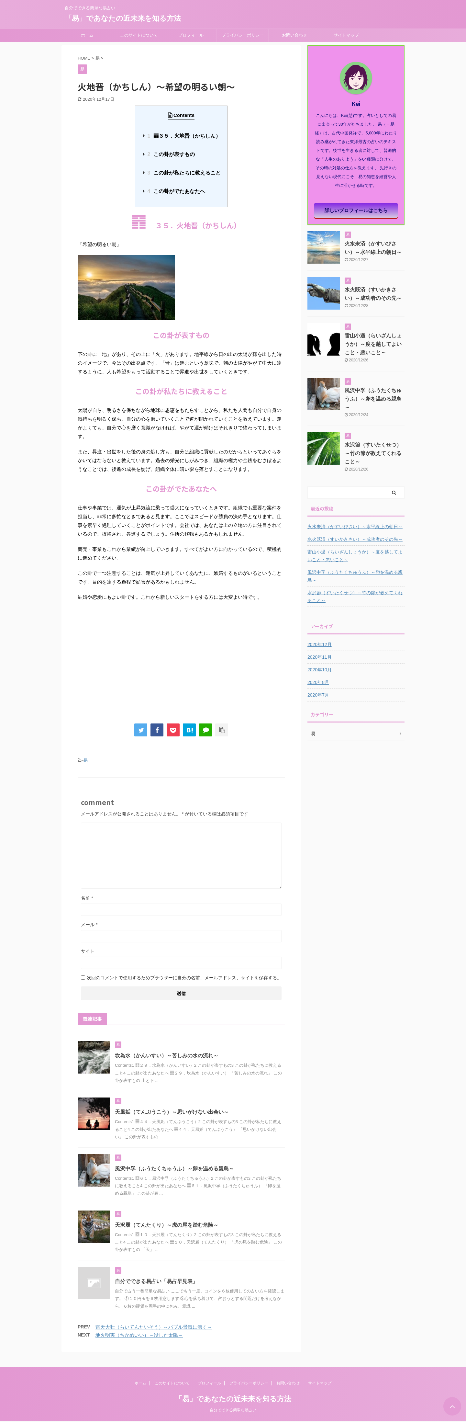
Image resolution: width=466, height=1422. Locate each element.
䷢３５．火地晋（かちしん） (183, 136)
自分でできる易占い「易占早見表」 (156, 1281)
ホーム (87, 35)
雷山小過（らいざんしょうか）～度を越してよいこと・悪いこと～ (373, 344)
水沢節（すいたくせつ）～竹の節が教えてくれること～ (373, 453)
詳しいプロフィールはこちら (356, 210)
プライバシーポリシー (243, 35)
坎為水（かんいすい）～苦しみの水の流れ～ (166, 1055)
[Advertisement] (181, 668)
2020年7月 (318, 695)
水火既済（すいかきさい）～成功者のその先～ (355, 539)
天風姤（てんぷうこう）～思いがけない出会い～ (172, 1112)
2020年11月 (319, 657)
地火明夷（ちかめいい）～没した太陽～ (139, 1335)
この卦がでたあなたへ (176, 191)
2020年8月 (318, 682)
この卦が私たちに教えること (183, 173)
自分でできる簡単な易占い (233, 1410)
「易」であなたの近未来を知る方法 (123, 18)
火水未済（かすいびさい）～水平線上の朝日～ (355, 526)
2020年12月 (319, 644)
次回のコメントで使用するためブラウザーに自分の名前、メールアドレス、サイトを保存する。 (184, 977)
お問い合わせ (294, 35)
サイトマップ (346, 35)
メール (89, 924)
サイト (87, 951)
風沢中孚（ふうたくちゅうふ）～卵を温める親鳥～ (174, 1168)
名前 (87, 898)
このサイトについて (139, 35)
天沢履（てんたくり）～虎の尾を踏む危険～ (166, 1225)
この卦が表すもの (170, 154)
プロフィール (191, 35)
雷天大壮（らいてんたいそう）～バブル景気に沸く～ (153, 1327)
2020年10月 (319, 669)
